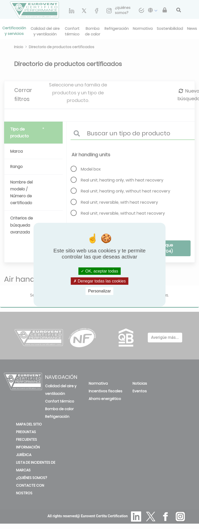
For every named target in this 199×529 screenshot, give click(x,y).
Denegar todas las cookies (99, 281)
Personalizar (99, 291)
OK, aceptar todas (99, 271)
